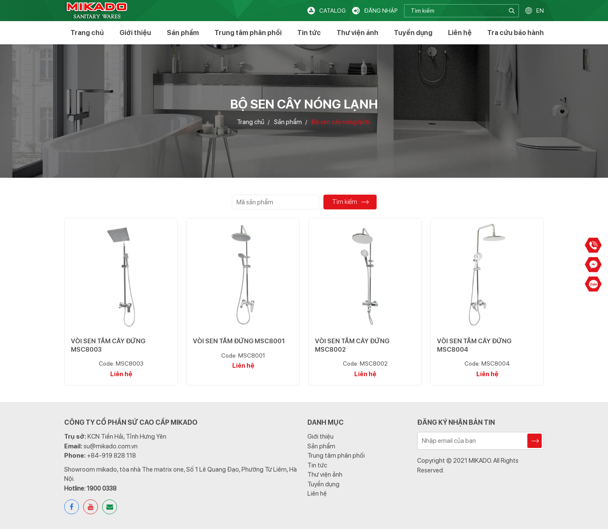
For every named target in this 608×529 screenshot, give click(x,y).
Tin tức (309, 33)
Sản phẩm (183, 33)
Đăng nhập (381, 10)
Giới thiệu (135, 33)
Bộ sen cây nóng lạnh (340, 122)
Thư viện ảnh (357, 33)
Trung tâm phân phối (248, 33)
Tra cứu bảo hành (515, 33)
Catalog (332, 10)
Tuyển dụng (413, 33)
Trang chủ (87, 33)
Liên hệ (460, 33)
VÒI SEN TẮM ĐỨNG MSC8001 (239, 341)
